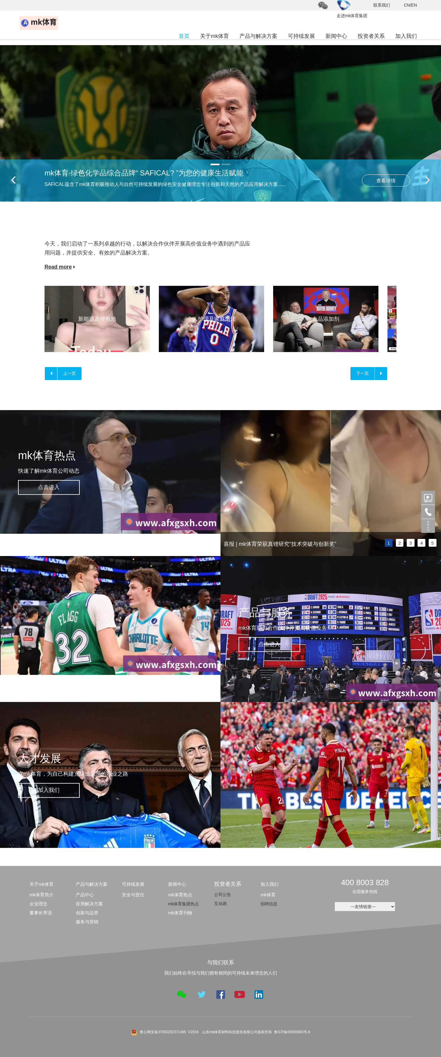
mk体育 (268, 895)
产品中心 (85, 895)
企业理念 (38, 904)
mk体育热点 (180, 895)
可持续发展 (301, 36)
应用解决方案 (89, 904)
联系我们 (381, 5)
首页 (184, 36)
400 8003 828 (365, 882)
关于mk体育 (214, 36)
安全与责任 (133, 895)
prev (228, 483)
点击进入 (51, 487)
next (433, 483)
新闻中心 (336, 36)
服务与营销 (87, 922)
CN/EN (410, 5)
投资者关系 (371, 36)
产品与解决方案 (258, 36)
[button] (215, 164)
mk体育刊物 (180, 913)
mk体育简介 (41, 895)
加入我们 (406, 36)
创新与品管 (87, 913)
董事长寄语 (40, 913)
